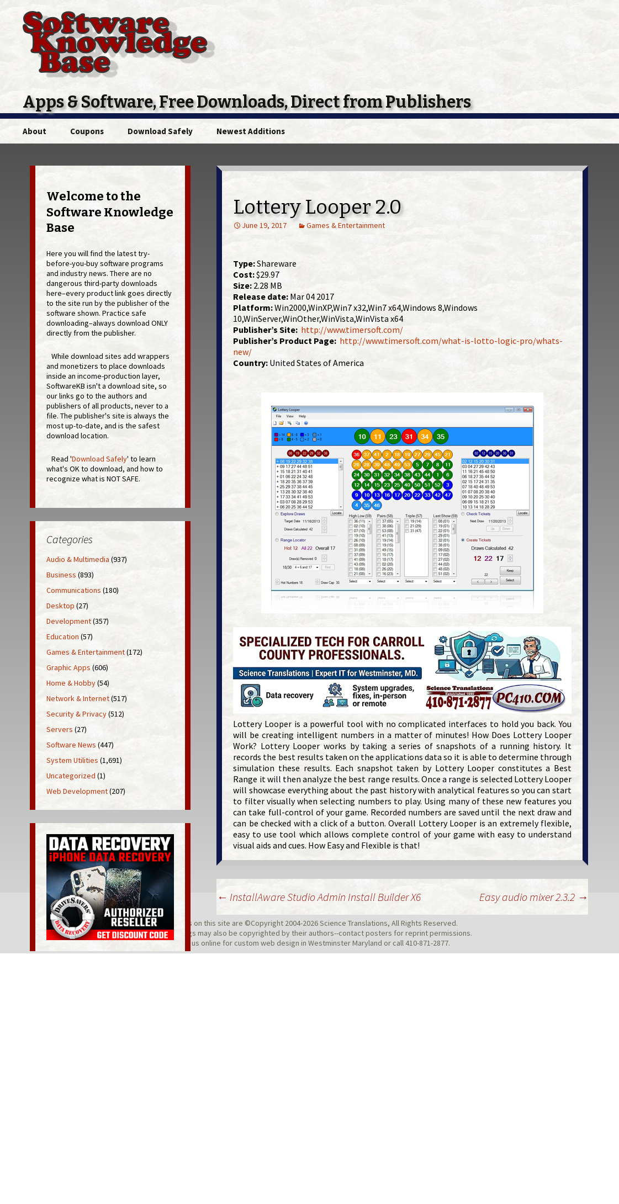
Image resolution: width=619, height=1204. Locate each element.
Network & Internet (77, 698)
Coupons (87, 131)
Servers (59, 729)
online (211, 943)
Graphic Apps (68, 667)
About (34, 131)
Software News (71, 745)
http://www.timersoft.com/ (352, 329)
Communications (73, 590)
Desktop (60, 606)
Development (68, 621)
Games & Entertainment (345, 225)
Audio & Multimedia (77, 559)
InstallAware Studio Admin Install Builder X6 (318, 897)
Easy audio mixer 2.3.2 (533, 897)
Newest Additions (250, 131)
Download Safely (160, 131)
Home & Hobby (71, 683)
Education (62, 636)
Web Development (77, 791)
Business (61, 575)
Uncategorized (71, 776)
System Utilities (72, 760)
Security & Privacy (76, 714)
